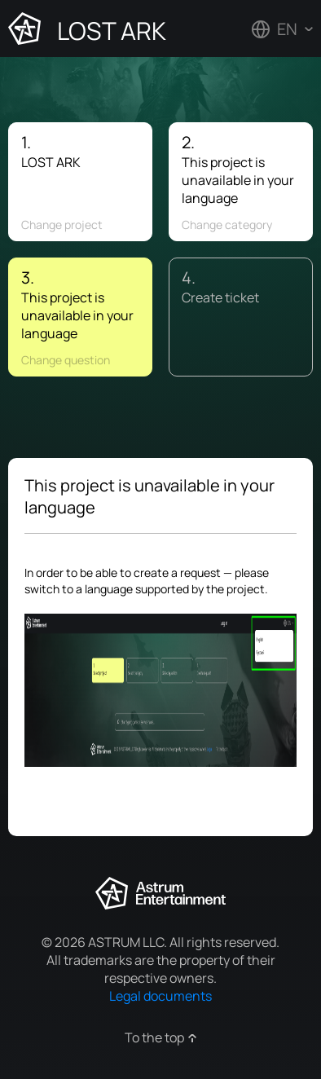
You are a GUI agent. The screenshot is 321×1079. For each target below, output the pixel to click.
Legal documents (160, 996)
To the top (154, 1037)
